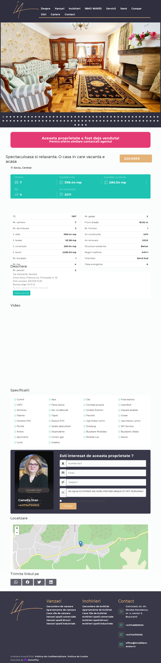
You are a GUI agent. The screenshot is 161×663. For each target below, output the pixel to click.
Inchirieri (74, 8)
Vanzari (59, 8)
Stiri (43, 14)
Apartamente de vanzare (61, 653)
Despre (45, 8)
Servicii (111, 8)
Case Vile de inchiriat (94, 657)
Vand (123, 8)
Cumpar (136, 8)
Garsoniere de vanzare (59, 650)
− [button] (17, 564)
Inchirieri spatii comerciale (97, 660)
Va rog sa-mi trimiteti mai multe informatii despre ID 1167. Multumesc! (106, 529)
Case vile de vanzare (58, 657)
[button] (3, 116)
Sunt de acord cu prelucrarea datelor (82, 538)
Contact (70, 14)
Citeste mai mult (21, 313)
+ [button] (17, 560)
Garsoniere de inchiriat (95, 650)
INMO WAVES (93, 8)
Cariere (55, 14)
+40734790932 (28, 542)
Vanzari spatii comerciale (61, 660)
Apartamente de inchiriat (97, 653)
